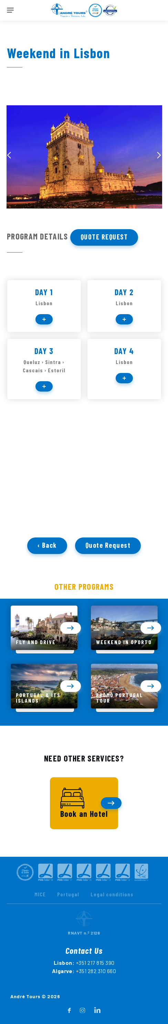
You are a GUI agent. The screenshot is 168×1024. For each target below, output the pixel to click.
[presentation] (9, 155)
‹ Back (47, 549)
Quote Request (104, 237)
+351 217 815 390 (95, 977)
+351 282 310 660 (96, 985)
